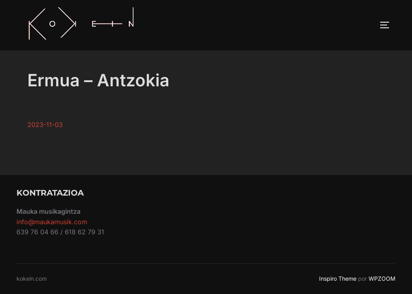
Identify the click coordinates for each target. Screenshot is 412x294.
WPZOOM (382, 278)
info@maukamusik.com (51, 222)
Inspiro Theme (337, 278)
